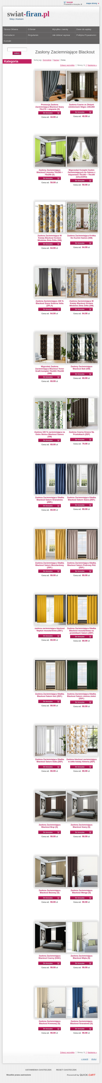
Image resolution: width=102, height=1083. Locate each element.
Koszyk (70, 2)
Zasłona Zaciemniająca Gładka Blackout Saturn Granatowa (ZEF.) (49, 499)
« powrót (84, 1059)
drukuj (93, 1059)
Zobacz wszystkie (67, 65)
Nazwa (56, 60)
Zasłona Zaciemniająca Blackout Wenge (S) (81, 891)
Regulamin (33, 35)
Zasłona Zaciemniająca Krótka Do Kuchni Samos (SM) (81, 236)
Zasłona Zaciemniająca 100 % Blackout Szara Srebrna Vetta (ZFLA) (50, 303)
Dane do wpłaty (83, 29)
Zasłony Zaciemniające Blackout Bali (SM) (81, 367)
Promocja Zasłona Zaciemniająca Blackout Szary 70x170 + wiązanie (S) (49, 106)
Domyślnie (47, 60)
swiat (28, 14)
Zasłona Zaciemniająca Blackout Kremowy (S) (49, 1022)
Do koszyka (48, 113)
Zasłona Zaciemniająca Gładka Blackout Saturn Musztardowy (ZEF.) (49, 565)
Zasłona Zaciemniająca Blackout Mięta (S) (81, 957)
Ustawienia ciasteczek (38, 1070)
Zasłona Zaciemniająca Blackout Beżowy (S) (49, 891)
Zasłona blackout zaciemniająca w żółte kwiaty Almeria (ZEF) (81, 760)
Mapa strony (91, 3)
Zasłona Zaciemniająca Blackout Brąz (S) (49, 826)
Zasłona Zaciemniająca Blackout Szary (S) (81, 826)
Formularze (9, 35)
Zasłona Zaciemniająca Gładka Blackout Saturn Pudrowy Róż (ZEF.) (81, 565)
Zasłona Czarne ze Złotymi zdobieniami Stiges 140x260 (81, 105)
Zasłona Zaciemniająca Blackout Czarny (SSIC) (50, 957)
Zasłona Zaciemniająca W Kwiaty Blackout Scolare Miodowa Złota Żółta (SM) (50, 237)
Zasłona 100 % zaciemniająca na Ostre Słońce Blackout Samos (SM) (49, 434)
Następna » (92, 65)
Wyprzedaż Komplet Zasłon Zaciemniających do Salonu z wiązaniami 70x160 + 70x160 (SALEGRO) (81, 173)
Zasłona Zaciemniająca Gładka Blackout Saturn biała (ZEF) (49, 760)
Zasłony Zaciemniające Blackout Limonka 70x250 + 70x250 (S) (50, 172)
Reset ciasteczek (66, 1070)
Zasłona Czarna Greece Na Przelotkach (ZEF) (81, 433)
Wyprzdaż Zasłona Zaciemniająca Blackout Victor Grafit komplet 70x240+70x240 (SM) (49, 369)
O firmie (32, 29)
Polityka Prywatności (86, 35)
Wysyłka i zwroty (60, 29)
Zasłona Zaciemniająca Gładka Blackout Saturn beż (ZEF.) (49, 695)
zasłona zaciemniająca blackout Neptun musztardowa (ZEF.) (50, 629)
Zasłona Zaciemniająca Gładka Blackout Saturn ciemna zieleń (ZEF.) (81, 696)
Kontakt (7, 41)
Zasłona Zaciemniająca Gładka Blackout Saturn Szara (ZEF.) (81, 498)
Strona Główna (11, 29)
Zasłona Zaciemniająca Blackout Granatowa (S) (81, 1022)
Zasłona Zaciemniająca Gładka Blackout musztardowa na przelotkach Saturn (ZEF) (81, 630)
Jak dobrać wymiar (61, 35)
